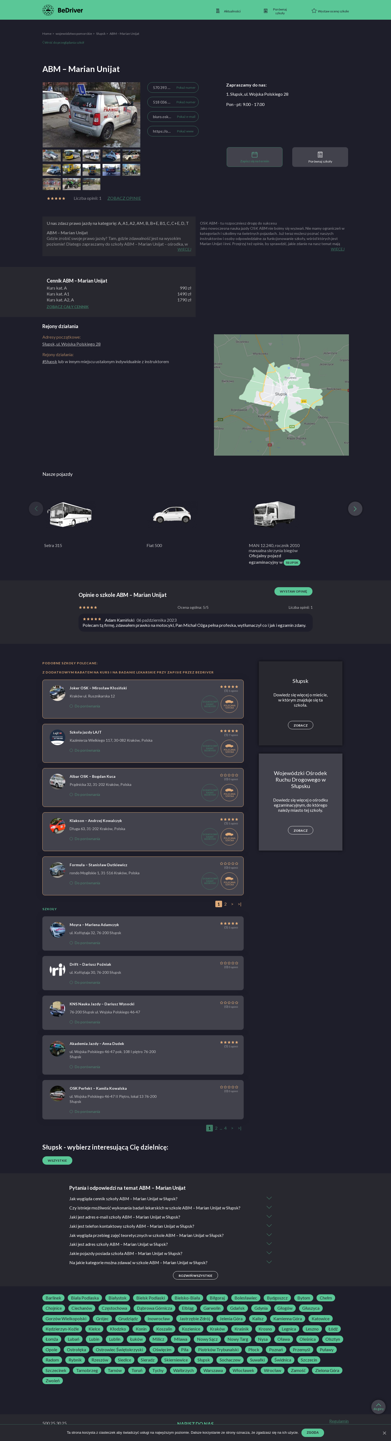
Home (47, 34)
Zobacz (301, 725)
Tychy (158, 1370)
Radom (52, 1360)
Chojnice (54, 1308)
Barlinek (53, 1298)
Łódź (333, 1329)
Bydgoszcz (277, 1298)
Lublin (114, 1339)
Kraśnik (241, 1329)
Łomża (52, 1339)
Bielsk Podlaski (150, 1298)
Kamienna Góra (287, 1318)
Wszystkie (57, 1160)
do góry (378, 1407)
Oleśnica (308, 1339)
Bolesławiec (245, 1298)
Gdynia (261, 1308)
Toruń (136, 1370)
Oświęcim (162, 1349)
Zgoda (313, 1433)
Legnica (289, 1329)
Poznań (276, 1349)
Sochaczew (230, 1360)
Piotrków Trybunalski (218, 1349)
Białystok (117, 1298)
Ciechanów (82, 1308)
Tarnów (115, 1370)
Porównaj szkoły (320, 157)
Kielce (94, 1329)
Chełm (326, 1298)
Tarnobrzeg (87, 1370)
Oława (283, 1339)
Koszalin (164, 1329)
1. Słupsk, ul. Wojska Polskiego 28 (257, 94)
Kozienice (191, 1329)
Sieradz (148, 1360)
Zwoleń (53, 1380)
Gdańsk (237, 1308)
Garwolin (211, 1308)
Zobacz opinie (124, 198)
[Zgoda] (384, 1433)
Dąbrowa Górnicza (154, 1308)
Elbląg (188, 1308)
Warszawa (213, 1370)
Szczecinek (56, 1370)
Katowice (320, 1318)
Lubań (73, 1339)
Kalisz (258, 1318)
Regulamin (339, 1421)
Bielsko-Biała (187, 1298)
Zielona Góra (327, 1370)
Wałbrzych (183, 1370)
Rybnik (75, 1360)
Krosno (265, 1329)
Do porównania (85, 706)
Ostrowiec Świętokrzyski (119, 1349)
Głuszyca (310, 1308)
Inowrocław (159, 1318)
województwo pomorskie (74, 34)
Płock (253, 1349)
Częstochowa (114, 1308)
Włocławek (243, 1370)
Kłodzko (118, 1329)
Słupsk (101, 34)
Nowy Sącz (207, 1339)
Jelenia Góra (231, 1318)
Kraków (217, 1329)
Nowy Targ (237, 1339)
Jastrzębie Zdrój (194, 1318)
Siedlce (124, 1360)
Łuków (136, 1339)
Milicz (158, 1339)
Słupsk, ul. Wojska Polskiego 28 (71, 343)
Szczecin (309, 1360)
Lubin (94, 1339)
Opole (51, 1349)
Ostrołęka (76, 1349)
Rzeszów (99, 1360)
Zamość (298, 1370)
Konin (141, 1329)
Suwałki (257, 1360)
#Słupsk (49, 361)
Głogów (285, 1308)
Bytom (303, 1298)
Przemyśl (301, 1349)
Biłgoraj (217, 1298)
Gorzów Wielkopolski (66, 1318)
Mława (180, 1339)
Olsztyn (332, 1339)
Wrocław (272, 1370)
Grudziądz (128, 1318)
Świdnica (282, 1360)
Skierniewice (176, 1360)
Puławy (327, 1349)
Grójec (102, 1318)
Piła (184, 1349)
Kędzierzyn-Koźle (62, 1329)
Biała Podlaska (85, 1298)
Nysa (263, 1339)
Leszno (312, 1329)
